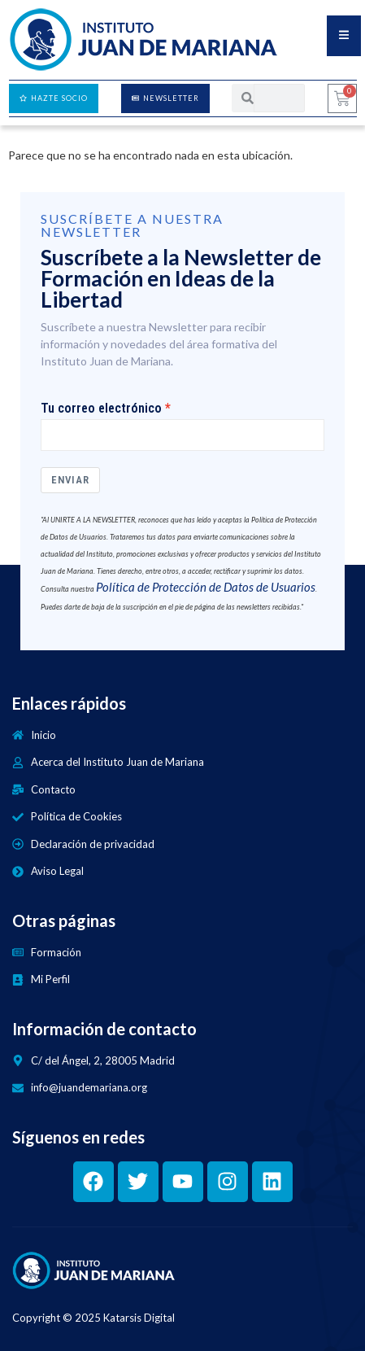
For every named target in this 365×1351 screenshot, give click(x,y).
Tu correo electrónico (101, 408)
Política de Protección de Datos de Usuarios (205, 586)
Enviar (70, 480)
